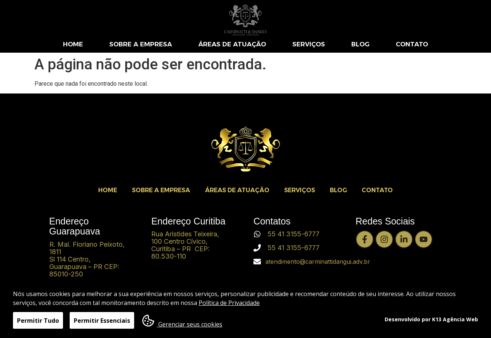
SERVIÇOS (308, 44)
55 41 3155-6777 (293, 234)
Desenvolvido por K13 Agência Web (431, 319)
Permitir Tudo (38, 321)
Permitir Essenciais (102, 321)
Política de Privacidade (229, 303)
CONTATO (412, 44)
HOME (73, 44)
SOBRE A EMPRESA (140, 44)
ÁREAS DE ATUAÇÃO (232, 44)
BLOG (360, 44)
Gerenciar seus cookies (182, 322)
